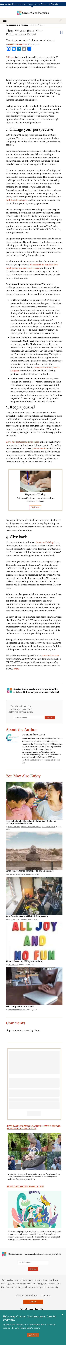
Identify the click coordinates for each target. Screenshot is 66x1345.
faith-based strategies (16, 199)
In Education (54, 4)
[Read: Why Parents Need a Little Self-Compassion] (34, 895)
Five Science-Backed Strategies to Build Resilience (30, 870)
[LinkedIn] (36, 1310)
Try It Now (35, 507)
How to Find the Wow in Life (25, 1186)
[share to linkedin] (19, 49)
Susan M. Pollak (15, 919)
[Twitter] (21, 1310)
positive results (39, 448)
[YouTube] (31, 1310)
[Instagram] (41, 1310)
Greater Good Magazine (33, 13)
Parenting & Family (17, 25)
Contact (45, 1295)
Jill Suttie (13, 965)
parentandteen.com (50, 655)
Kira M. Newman (15, 874)
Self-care (10, 56)
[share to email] (24, 49)
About (19, 1295)
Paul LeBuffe (14, 827)
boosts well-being (44, 542)
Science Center (20, 4)
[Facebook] (26, 1310)
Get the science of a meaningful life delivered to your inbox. (31, 1254)
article (16, 668)
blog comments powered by (23, 1030)
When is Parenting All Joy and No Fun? (24, 961)
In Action (42, 4)
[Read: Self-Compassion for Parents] (34, 985)
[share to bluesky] (13, 49)
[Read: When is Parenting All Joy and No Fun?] (34, 940)
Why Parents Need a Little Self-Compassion (27, 916)
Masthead (32, 1295)
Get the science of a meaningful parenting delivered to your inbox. (21, 709)
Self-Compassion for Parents (20, 1006)
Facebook (25, 760)
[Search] (61, 20)
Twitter (36, 760)
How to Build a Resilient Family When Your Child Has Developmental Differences (31, 822)
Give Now (33, 1334)
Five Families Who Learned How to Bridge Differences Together (33, 1127)
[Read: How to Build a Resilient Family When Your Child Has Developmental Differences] (34, 800)
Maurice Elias (48, 827)
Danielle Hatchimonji (31, 827)
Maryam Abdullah (16, 1010)
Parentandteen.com (17, 44)
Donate (33, 1302)
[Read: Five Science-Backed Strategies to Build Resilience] (34, 850)
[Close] (62, 1314)
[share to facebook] (8, 49)
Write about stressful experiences (22, 441)
